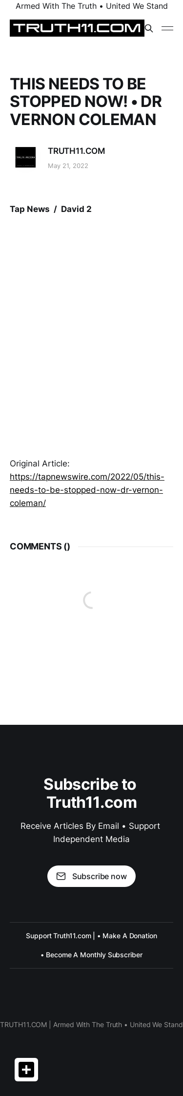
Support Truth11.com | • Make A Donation (91, 935)
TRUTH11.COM (76, 151)
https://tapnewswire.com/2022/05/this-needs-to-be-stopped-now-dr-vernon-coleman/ (87, 490)
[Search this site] (149, 28)
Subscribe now (91, 876)
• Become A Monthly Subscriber (91, 954)
